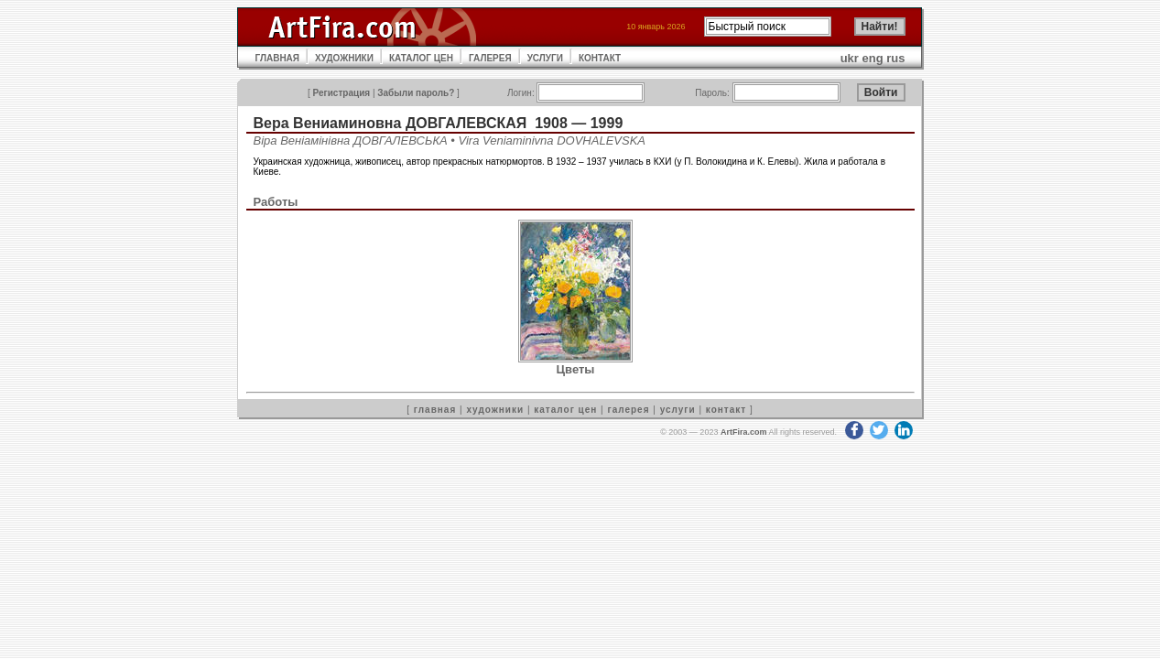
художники (495, 410)
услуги (678, 410)
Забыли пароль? (415, 93)
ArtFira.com (744, 432)
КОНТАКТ (600, 58)
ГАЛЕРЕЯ (490, 58)
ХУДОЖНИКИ (344, 58)
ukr (849, 58)
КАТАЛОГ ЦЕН (421, 58)
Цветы (576, 369)
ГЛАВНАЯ (277, 58)
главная (435, 410)
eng (873, 58)
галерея (629, 410)
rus (895, 58)
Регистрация (342, 93)
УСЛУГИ (545, 58)
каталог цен (565, 410)
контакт (726, 410)
